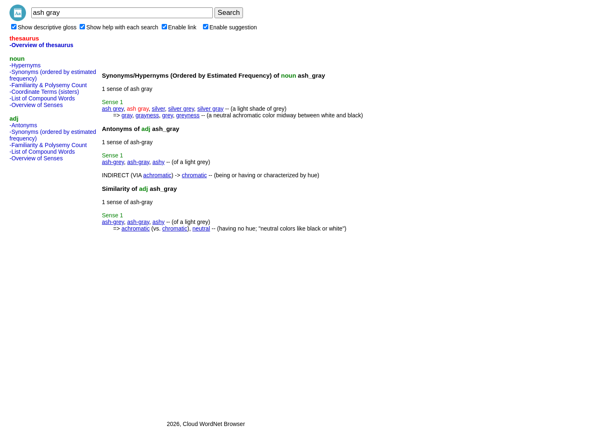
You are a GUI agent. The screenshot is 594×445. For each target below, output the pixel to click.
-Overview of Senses (36, 105)
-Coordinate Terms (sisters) (44, 91)
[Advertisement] (42, 288)
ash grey (113, 108)
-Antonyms (23, 125)
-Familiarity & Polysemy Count (48, 85)
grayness (147, 115)
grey (167, 115)
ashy (158, 162)
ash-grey (113, 162)
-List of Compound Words (42, 98)
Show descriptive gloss (43, 27)
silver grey (181, 108)
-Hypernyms (24, 65)
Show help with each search (119, 27)
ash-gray (138, 162)
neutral (201, 228)
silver (158, 108)
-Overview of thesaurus (41, 45)
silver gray (210, 108)
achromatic (157, 175)
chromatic (194, 175)
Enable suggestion (230, 27)
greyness (188, 115)
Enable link (179, 27)
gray (126, 115)
